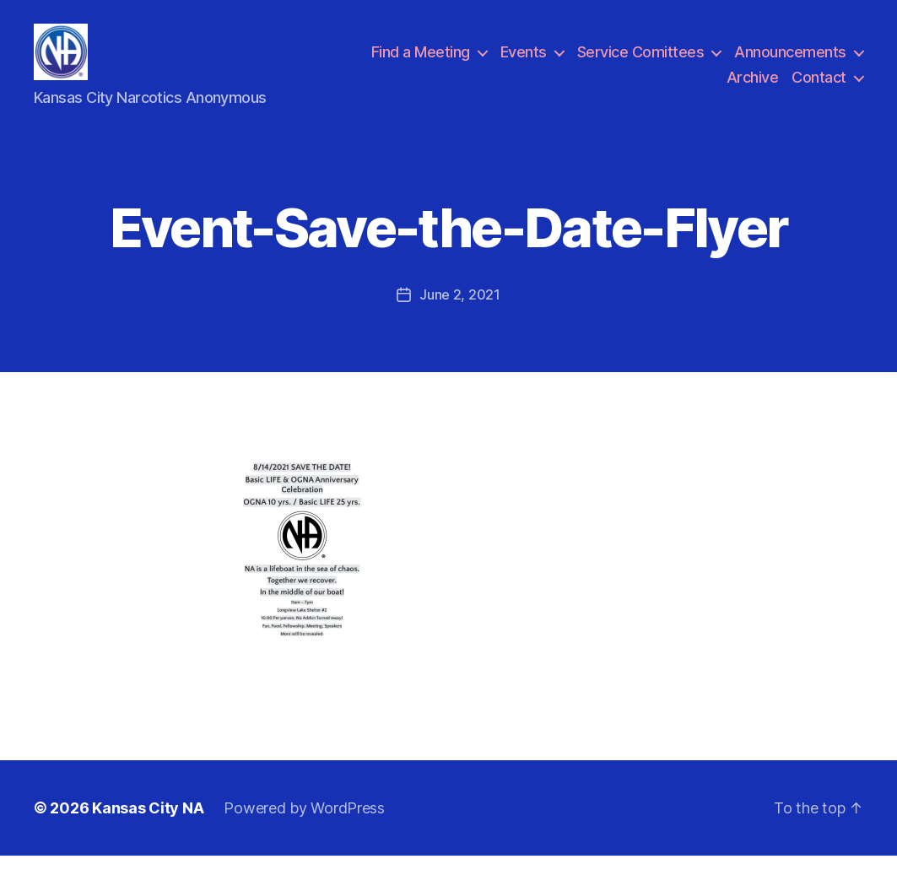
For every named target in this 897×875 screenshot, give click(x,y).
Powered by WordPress (304, 827)
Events (523, 62)
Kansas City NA (147, 827)
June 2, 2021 (459, 313)
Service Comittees (641, 62)
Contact (819, 86)
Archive (753, 86)
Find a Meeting (420, 62)
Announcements (790, 62)
